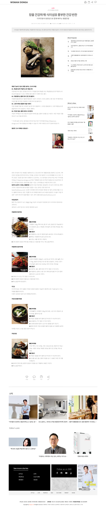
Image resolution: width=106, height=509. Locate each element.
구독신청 (21, 501)
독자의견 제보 (35, 501)
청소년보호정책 (84, 501)
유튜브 (66, 473)
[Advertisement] (34, 159)
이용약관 (70, 501)
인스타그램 (61, 473)
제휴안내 (66, 501)
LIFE (53, 8)
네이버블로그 (71, 473)
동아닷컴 (49, 501)
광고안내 (25, 501)
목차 (85, 489)
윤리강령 (29, 501)
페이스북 (57, 473)
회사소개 (53, 501)
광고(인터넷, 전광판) (60, 501)
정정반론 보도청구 (41, 501)
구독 (89, 489)
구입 (94, 489)
